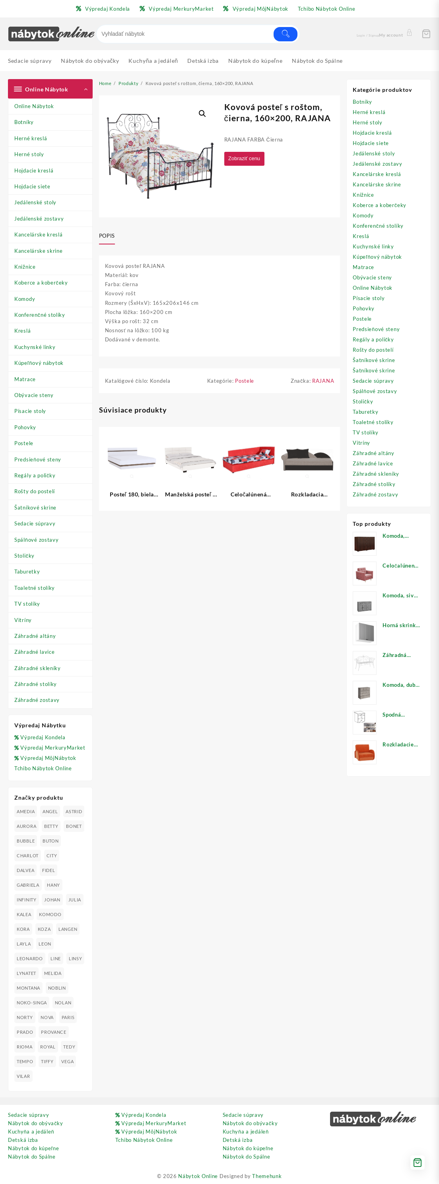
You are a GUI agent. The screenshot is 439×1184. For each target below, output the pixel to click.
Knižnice (25, 267)
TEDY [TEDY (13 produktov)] (69, 1046)
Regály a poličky (35, 475)
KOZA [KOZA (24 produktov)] (44, 929)
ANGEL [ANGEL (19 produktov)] (50, 811)
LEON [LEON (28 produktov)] (45, 943)
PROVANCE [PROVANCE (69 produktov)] (53, 1032)
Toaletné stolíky (34, 588)
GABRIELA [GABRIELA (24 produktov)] (28, 885)
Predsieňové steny (37, 459)
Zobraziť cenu (246, 159)
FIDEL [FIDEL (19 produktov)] (48, 870)
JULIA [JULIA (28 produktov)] (75, 899)
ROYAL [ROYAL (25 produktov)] (48, 1046)
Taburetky (27, 571)
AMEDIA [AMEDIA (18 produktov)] (26, 811)
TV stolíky (27, 604)
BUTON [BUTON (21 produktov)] (51, 840)
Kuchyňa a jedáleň (31, 1131)
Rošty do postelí (34, 491)
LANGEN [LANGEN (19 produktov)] (67, 929)
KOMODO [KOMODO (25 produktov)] (50, 914)
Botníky (24, 122)
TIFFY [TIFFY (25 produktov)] (47, 1061)
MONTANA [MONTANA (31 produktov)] (28, 987)
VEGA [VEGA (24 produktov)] (67, 1061)
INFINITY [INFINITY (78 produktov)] (27, 899)
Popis (107, 236)
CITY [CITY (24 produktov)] (52, 855)
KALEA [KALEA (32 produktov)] (24, 914)
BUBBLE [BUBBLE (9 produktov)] (26, 840)
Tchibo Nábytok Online (43, 768)
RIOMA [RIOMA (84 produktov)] (25, 1046)
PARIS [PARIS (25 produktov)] (68, 1017)
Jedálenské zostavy (39, 218)
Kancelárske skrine (38, 251)
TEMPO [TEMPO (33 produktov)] (25, 1061)
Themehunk (267, 1176)
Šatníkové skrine (35, 507)
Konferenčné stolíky (39, 315)
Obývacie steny (34, 395)
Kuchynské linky (35, 347)
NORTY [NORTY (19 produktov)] (25, 1017)
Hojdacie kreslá (34, 170)
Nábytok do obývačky (35, 1123)
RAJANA (323, 381)
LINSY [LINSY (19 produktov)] (75, 958)
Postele (23, 443)
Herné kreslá (30, 138)
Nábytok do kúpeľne (33, 1148)
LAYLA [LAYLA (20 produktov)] (24, 943)
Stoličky (24, 555)
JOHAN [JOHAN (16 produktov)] (52, 899)
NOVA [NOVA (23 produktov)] (47, 1017)
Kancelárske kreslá (38, 234)
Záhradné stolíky (35, 684)
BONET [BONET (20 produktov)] (74, 826)
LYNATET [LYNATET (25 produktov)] (26, 973)
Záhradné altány (35, 636)
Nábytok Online (198, 1176)
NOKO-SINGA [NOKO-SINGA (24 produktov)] (32, 1002)
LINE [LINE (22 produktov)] (56, 958)
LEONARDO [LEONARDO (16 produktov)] (30, 958)
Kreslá (22, 330)
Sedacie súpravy (35, 523)
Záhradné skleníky (37, 668)
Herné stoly (29, 154)
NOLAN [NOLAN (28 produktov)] (63, 1002)
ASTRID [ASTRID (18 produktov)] (74, 811)
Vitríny (23, 620)
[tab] (110, 236)
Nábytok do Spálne (32, 1156)
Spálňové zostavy (36, 540)
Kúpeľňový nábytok (39, 363)
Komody (24, 299)
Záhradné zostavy (37, 700)
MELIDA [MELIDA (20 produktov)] (53, 973)
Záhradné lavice (34, 652)
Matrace (25, 379)
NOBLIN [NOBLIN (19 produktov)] (57, 987)
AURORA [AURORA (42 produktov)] (26, 826)
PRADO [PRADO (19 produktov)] (25, 1032)
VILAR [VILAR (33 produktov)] (23, 1076)
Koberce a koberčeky (41, 282)
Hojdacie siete (32, 186)
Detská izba (23, 1140)
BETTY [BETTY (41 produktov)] (51, 826)
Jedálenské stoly (35, 202)
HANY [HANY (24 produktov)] (53, 885)
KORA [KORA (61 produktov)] (23, 929)
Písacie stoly (30, 411)
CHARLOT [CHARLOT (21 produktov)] (28, 855)
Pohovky (25, 427)
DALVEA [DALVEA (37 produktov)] (25, 870)
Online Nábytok (34, 106)
